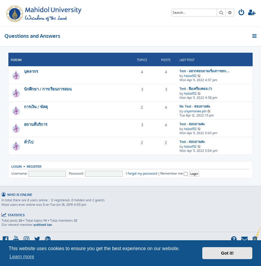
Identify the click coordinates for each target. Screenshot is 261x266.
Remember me (174, 173)
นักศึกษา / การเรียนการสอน (48, 88)
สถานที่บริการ (35, 124)
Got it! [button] (227, 253)
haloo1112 (190, 76)
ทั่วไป (28, 141)
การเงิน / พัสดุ (36, 106)
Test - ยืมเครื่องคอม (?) (195, 89)
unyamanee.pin (195, 111)
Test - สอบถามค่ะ (192, 124)
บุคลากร (31, 71)
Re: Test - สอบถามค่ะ (194, 106)
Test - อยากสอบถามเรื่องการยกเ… (204, 71)
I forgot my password (141, 173)
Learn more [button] (22, 256)
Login (16, 166)
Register (34, 166)
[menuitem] (241, 13)
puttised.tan (43, 225)
